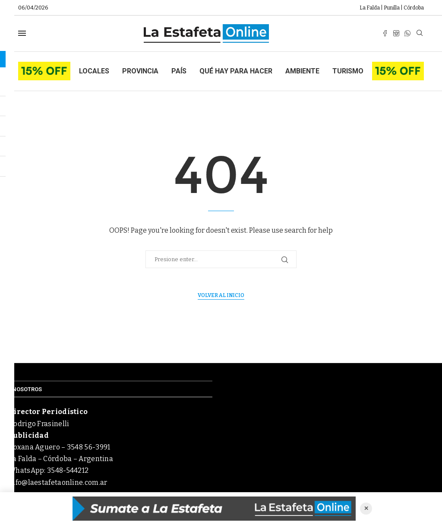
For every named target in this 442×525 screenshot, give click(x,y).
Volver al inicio (221, 295)
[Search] (419, 33)
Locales (94, 71)
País (178, 71)
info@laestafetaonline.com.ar (58, 482)
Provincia (140, 71)
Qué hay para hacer (235, 71)
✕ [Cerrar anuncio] (366, 508)
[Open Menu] (22, 33)
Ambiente (302, 71)
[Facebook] (385, 33)
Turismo (347, 71)
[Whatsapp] (407, 33)
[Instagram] (396, 33)
